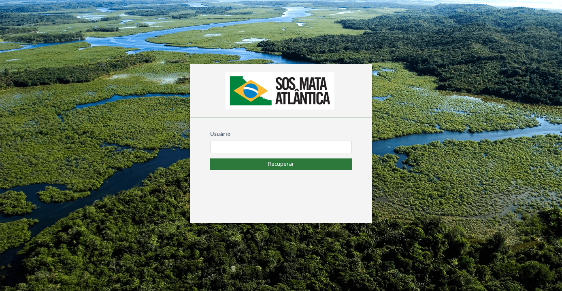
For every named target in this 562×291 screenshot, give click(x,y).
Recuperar (281, 163)
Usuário (220, 133)
